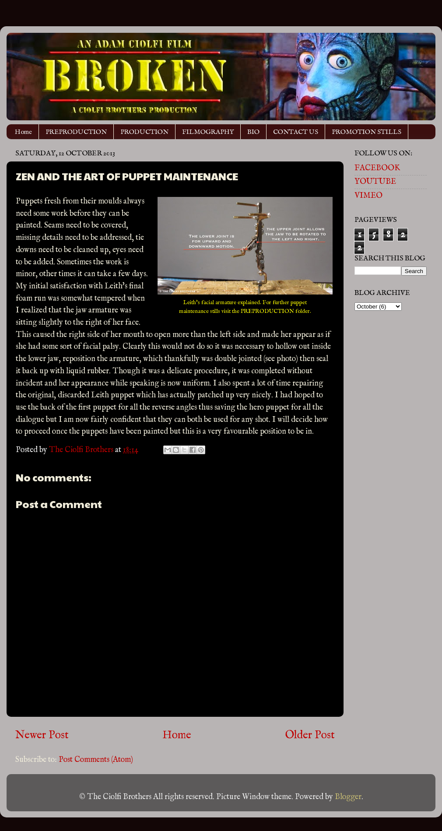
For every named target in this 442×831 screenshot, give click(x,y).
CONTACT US (295, 132)
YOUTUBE (375, 182)
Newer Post (42, 735)
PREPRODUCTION (76, 132)
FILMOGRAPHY (208, 132)
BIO (253, 132)
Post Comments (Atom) (96, 760)
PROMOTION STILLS (366, 132)
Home (23, 132)
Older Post (310, 735)
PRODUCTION (144, 132)
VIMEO (368, 196)
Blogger (348, 797)
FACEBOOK (377, 168)
